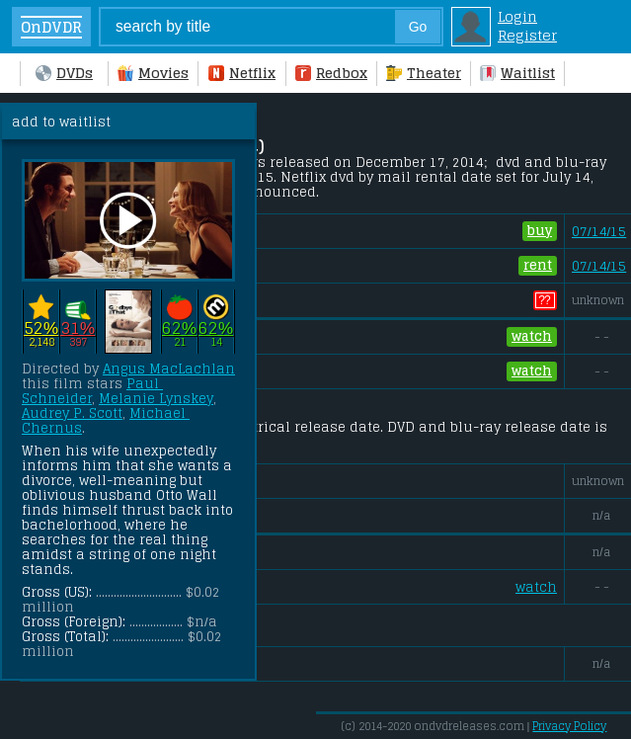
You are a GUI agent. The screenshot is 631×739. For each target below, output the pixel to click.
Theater (423, 72)
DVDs (64, 72)
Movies (153, 72)
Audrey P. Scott (72, 413)
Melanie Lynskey (156, 398)
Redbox (331, 72)
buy (539, 231)
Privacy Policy (569, 726)
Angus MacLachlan (169, 369)
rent (537, 266)
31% (77, 327)
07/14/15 (599, 231)
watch (532, 337)
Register (527, 35)
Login (517, 16)
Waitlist (517, 72)
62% (179, 327)
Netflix (242, 72)
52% (41, 327)
